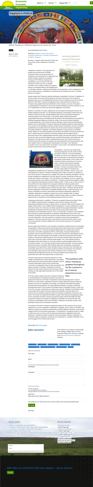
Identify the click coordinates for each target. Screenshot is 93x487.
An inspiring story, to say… (65, 433)
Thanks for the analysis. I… (66, 429)
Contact (11, 445)
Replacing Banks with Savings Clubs (20, 431)
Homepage (31, 366)
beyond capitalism (42, 344)
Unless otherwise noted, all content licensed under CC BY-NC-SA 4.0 (26, 451)
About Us (40, 3)
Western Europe (32, 344)
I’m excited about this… (64, 436)
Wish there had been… (64, 425)
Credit (10, 448)
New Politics (43, 50)
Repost (11, 50)
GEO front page (41, 325)
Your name (31, 353)
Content (51, 3)
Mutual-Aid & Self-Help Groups (48, 347)
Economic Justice (75, 344)
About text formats (33, 386)
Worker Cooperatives (61, 347)
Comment (31, 372)
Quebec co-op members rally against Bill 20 (22, 425)
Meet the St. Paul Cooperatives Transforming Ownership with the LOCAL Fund (32, 433)
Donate (10, 472)
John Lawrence (13, 56)
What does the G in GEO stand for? (38, 396)
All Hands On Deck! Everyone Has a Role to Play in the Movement (28, 427)
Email (29, 359)
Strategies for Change (65, 344)
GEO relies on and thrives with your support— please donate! (39, 468)
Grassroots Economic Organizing (70, 335)
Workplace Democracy (34, 347)
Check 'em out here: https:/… (66, 440)
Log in (48, 446)
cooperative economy (53, 344)
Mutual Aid (70, 347)
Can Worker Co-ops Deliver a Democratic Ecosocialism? (25, 429)
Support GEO (63, 3)
